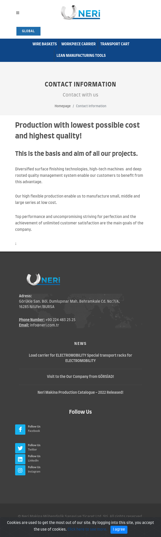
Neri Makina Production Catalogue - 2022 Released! (81, 392)
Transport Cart (114, 44)
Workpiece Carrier (78, 44)
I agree (119, 532)
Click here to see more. (87, 532)
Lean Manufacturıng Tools (81, 56)
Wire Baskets (45, 44)
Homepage (63, 106)
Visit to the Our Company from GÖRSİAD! (80, 377)
